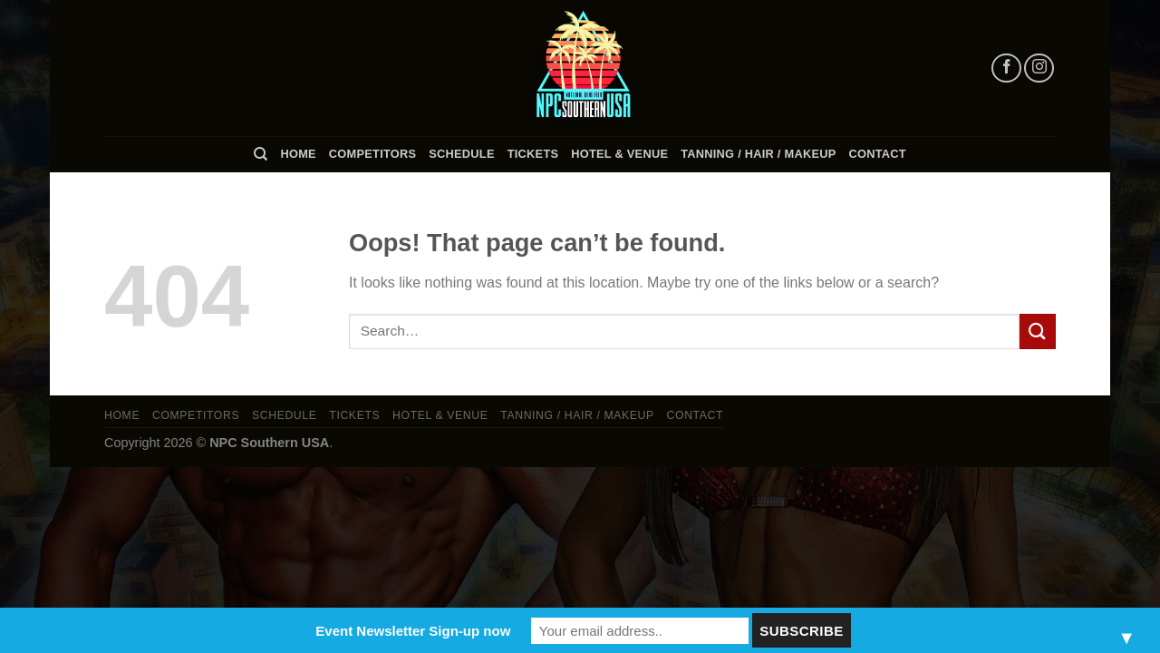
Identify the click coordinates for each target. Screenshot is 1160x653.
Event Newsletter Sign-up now (412, 630)
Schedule (461, 154)
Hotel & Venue (619, 154)
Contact (877, 154)
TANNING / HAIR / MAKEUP (758, 154)
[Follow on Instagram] (1039, 68)
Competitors (372, 154)
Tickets (533, 154)
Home (297, 154)
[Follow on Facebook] (1006, 68)
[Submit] (1038, 331)
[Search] (260, 154)
